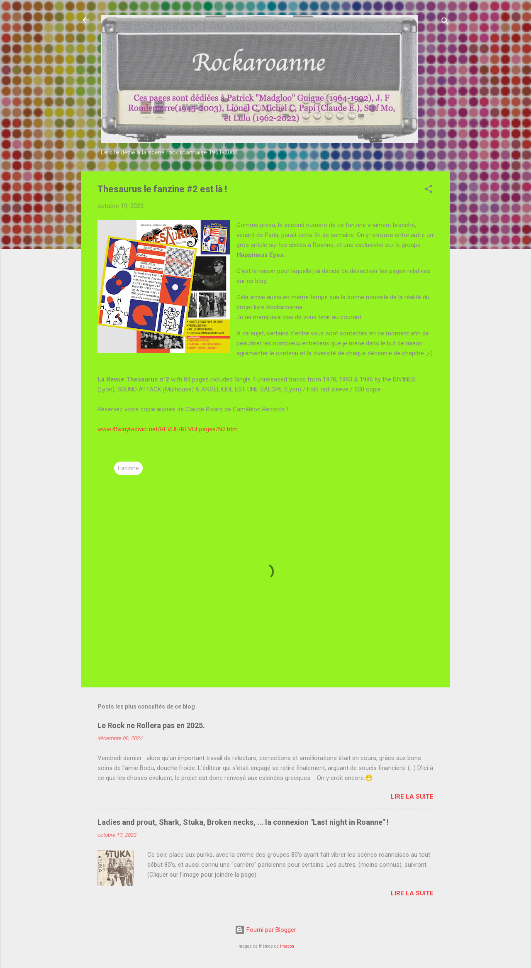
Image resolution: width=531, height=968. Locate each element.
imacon (287, 946)
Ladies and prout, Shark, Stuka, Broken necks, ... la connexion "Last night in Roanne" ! (243, 822)
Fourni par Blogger (265, 930)
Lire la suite (412, 796)
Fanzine (128, 468)
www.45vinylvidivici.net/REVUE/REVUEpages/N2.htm (167, 429)
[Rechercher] (445, 22)
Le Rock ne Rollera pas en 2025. (151, 725)
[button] (429, 190)
